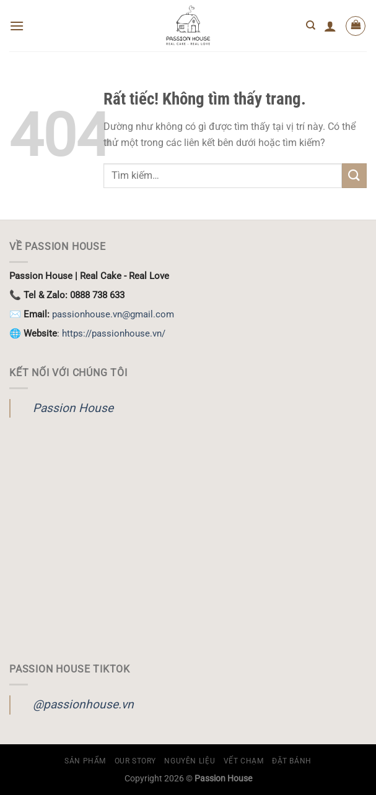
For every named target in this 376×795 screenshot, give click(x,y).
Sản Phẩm (85, 761)
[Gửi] (354, 175)
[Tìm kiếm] (310, 25)
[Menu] (16, 26)
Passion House (73, 408)
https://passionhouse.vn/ (113, 333)
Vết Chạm (244, 761)
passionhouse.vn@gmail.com (113, 314)
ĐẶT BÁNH (292, 761)
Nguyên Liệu (189, 761)
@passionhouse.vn (83, 704)
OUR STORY (136, 761)
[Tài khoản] (330, 26)
